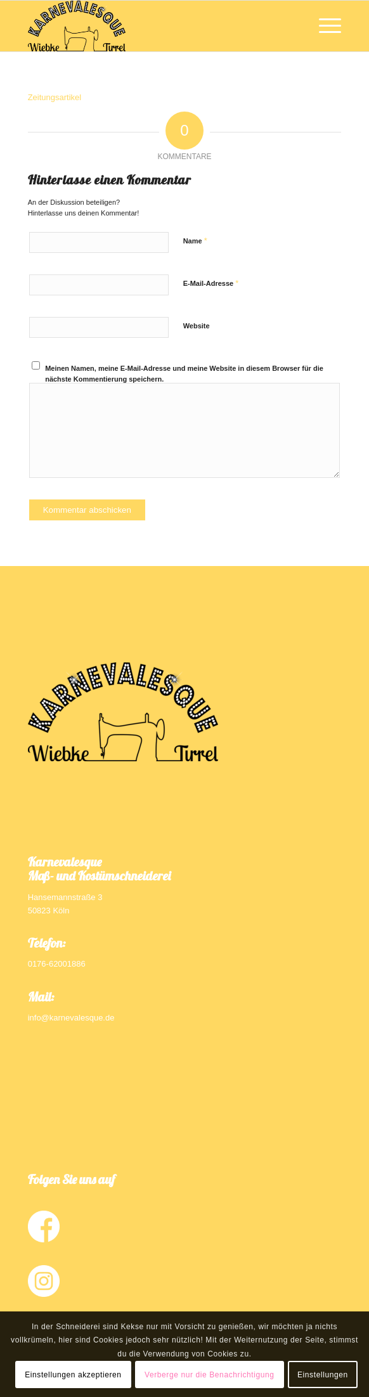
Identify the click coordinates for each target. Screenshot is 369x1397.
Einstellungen (322, 1374)
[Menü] (323, 26)
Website (196, 326)
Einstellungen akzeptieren (73, 1374)
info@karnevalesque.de (71, 1017)
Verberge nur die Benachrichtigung (210, 1374)
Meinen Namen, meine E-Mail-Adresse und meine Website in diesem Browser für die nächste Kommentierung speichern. (184, 373)
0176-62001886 (57, 964)
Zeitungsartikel (55, 97)
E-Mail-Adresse (211, 283)
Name (195, 240)
